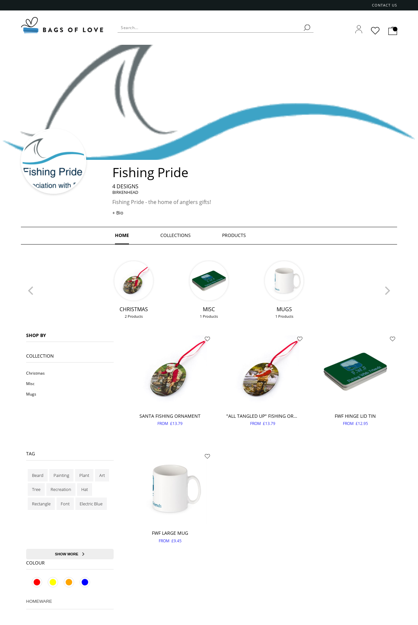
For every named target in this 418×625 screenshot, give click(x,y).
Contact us (384, 5)
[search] (307, 28)
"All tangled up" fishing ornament (262, 416)
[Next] (386, 290)
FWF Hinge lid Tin (355, 416)
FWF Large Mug (170, 533)
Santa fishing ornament (170, 416)
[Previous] (31, 290)
